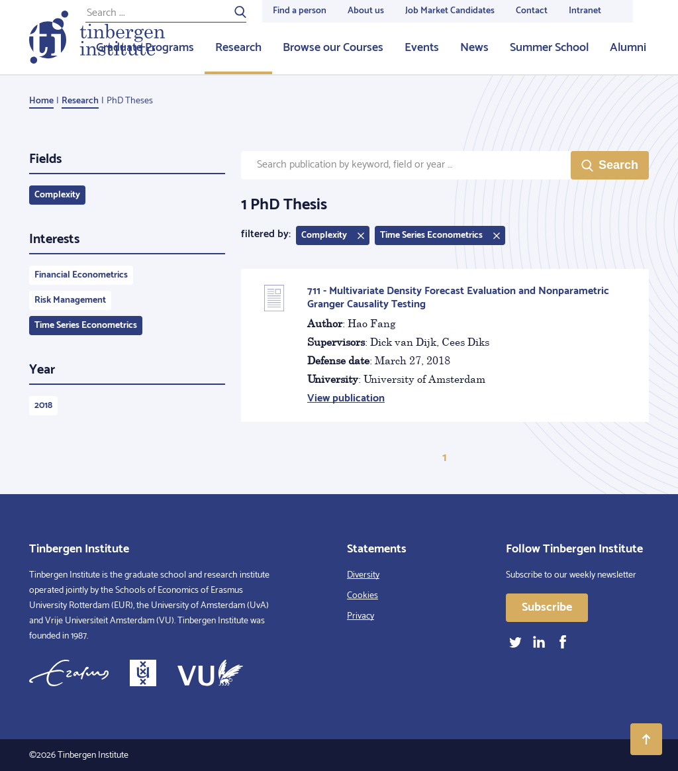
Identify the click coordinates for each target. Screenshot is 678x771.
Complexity (57, 195)
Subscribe (547, 607)
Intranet (585, 11)
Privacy (360, 616)
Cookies (362, 595)
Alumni (628, 48)
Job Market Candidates (450, 11)
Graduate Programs (145, 48)
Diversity (363, 575)
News (474, 48)
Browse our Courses (333, 48)
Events (422, 48)
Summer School (549, 48)
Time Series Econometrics (85, 325)
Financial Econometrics (81, 275)
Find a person (299, 11)
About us (366, 11)
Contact (532, 11)
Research (238, 48)
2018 (43, 405)
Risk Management (70, 300)
